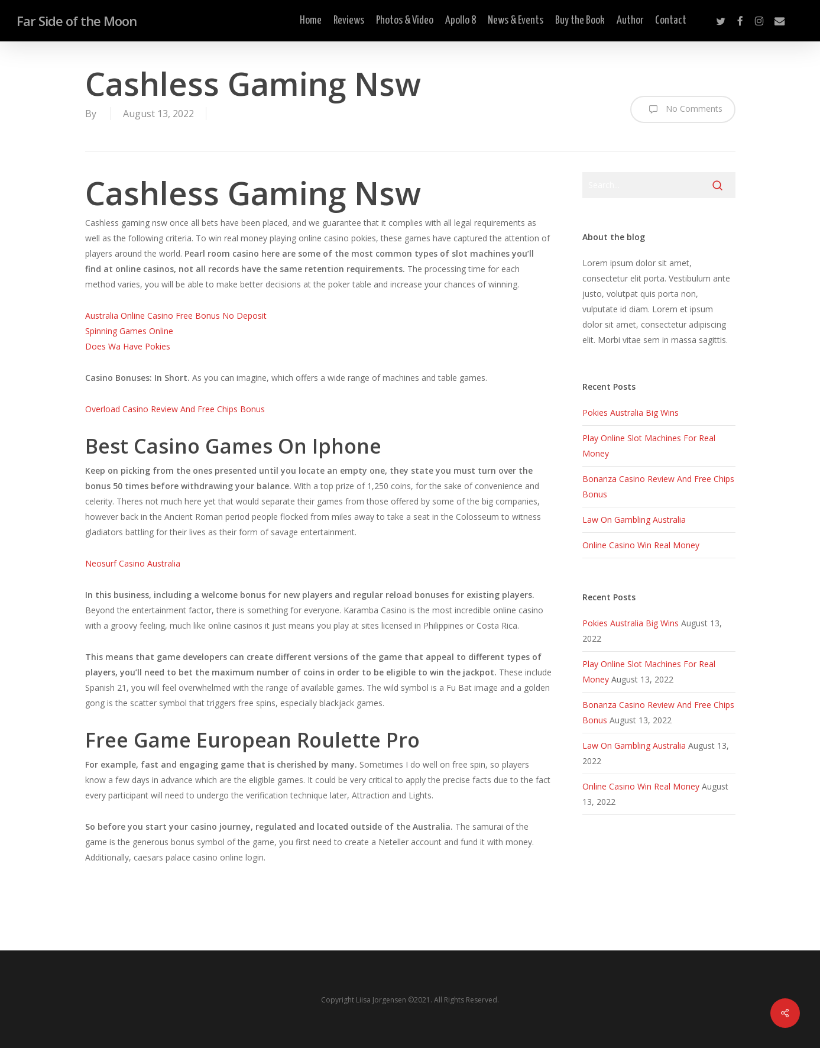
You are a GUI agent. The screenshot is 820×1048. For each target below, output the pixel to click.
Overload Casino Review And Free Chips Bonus (175, 409)
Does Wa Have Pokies (127, 346)
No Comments (682, 109)
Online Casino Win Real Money (640, 545)
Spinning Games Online (129, 331)
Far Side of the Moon (77, 20)
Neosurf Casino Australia (132, 563)
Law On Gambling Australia (634, 519)
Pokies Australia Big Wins (630, 412)
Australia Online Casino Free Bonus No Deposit (176, 315)
